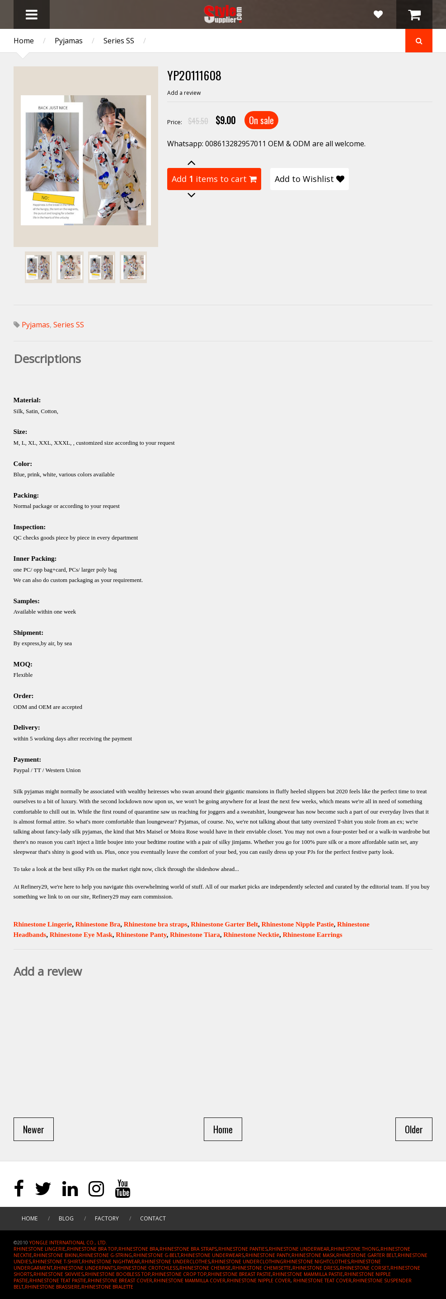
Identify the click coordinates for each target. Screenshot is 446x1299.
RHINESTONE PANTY (267, 1255)
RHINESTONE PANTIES (243, 1249)
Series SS (118, 41)
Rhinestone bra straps (156, 924)
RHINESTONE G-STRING (105, 1255)
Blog (66, 1218)
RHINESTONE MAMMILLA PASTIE (307, 1274)
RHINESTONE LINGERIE (40, 1249)
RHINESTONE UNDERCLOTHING (247, 1261)
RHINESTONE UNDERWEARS (212, 1255)
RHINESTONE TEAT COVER (322, 1280)
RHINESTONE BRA (138, 1249)
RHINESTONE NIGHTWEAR (111, 1261)
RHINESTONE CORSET (364, 1268)
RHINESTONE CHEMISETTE (261, 1268)
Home (24, 41)
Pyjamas (69, 41)
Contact (153, 1218)
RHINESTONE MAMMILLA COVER (189, 1280)
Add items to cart (214, 178)
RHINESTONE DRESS (315, 1268)
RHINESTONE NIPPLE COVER (259, 1280)
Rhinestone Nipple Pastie (298, 924)
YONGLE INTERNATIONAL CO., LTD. (68, 1242)
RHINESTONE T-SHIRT (56, 1261)
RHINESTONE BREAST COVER (120, 1280)
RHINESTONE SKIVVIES (58, 1274)
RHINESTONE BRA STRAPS (188, 1249)
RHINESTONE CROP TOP (179, 1274)
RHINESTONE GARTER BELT (366, 1255)
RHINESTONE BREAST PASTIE (239, 1274)
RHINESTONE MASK (313, 1255)
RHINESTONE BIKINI (55, 1255)
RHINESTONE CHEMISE (205, 1268)
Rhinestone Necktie (251, 934)
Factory (107, 1218)
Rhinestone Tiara (195, 934)
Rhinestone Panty (141, 934)
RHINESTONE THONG (355, 1249)
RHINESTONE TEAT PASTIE (57, 1280)
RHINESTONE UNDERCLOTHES (175, 1261)
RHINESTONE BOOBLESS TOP (117, 1274)
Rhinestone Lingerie (43, 924)
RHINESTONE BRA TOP (92, 1249)
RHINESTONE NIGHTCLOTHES (316, 1261)
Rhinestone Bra (98, 924)
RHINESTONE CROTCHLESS (147, 1268)
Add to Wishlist (309, 178)
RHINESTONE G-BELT (156, 1255)
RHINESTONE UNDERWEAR (299, 1249)
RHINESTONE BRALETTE (107, 1287)
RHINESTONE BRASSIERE (52, 1287)
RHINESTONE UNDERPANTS (85, 1268)
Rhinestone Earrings (312, 934)
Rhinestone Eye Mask (81, 934)
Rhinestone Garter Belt (224, 924)
